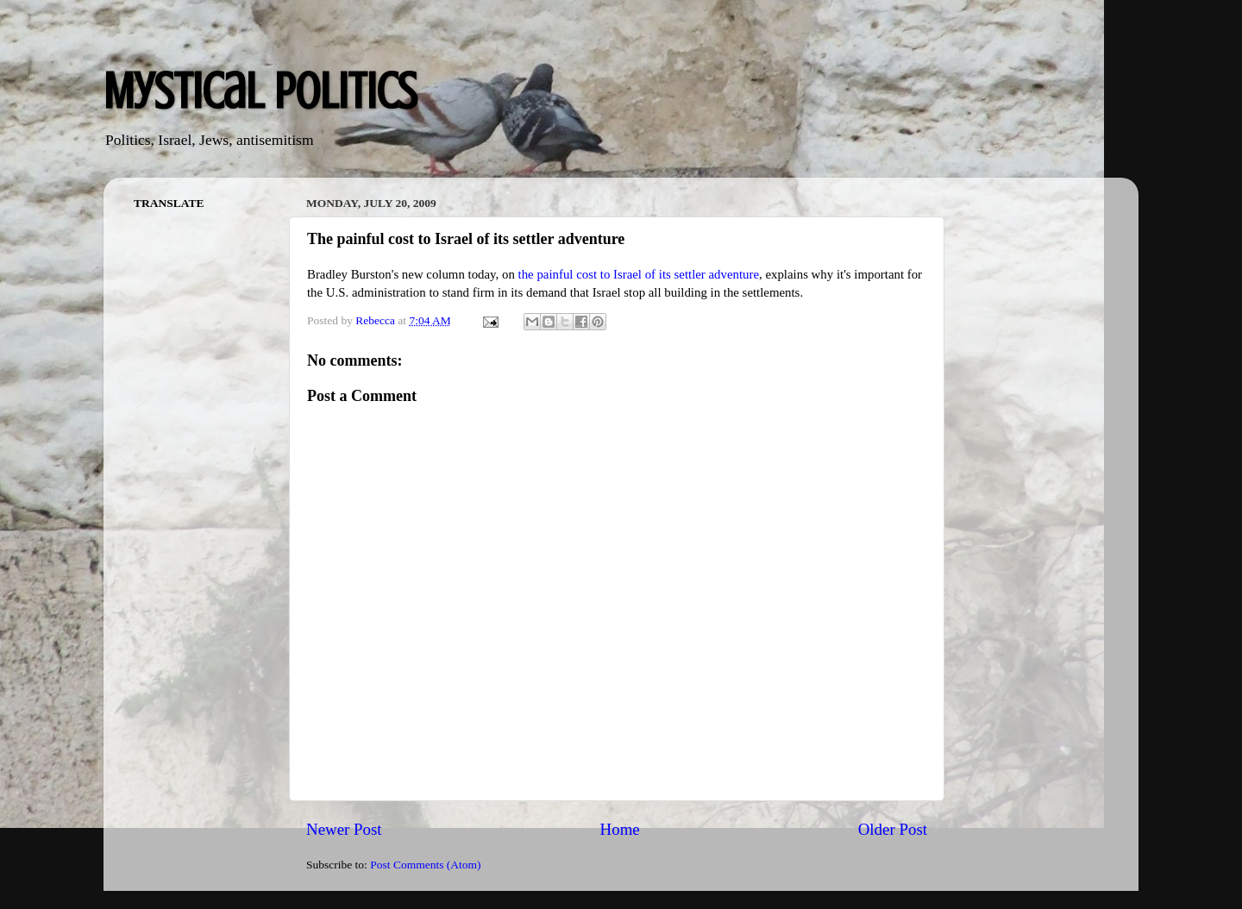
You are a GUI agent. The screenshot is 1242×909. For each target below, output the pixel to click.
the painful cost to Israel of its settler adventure (638, 274)
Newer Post (344, 829)
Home (620, 829)
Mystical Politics (260, 91)
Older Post (892, 829)
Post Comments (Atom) (425, 864)
